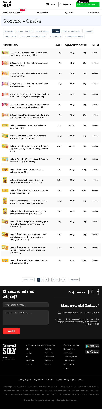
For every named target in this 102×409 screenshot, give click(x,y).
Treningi (29, 353)
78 (12, 394)
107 (93, 394)
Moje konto (49, 353)
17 (46, 386)
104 (83, 394)
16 (44, 386)
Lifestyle (48, 364)
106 (90, 394)
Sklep (27, 349)
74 (97, 390)
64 (71, 390)
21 (57, 386)
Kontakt (49, 379)
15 (41, 386)
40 (10, 390)
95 (55, 394)
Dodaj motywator (70, 357)
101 (72, 394)
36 (95, 386)
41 (13, 390)
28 (74, 386)
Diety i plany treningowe (34, 345)
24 (64, 386)
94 (53, 394)
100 (68, 394)
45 (23, 390)
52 (41, 390)
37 (97, 386)
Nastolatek (49, 360)
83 (25, 394)
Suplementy (30, 360)
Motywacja (68, 353)
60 (61, 390)
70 (87, 390)
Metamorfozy (43, 13)
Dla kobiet (48, 349)
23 (62, 386)
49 (33, 390)
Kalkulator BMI (69, 349)
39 (8, 390)
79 (15, 394)
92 (48, 394)
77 (9, 394)
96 (58, 394)
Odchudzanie (49, 357)
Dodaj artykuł (25, 379)
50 (36, 390)
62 (66, 390)
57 (54, 390)
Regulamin (38, 379)
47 (28, 390)
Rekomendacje (69, 364)
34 (90, 386)
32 (85, 386)
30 (80, 386)
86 (32, 394)
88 (38, 394)
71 (89, 390)
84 (27, 394)
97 (60, 394)
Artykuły (68, 13)
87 (35, 394)
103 (79, 394)
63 (69, 390)
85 (30, 394)
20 (54, 386)
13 (36, 386)
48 (31, 390)
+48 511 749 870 (91, 312)
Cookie (59, 379)
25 (67, 386)
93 (50, 394)
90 (43, 394)
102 (75, 394)
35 (92, 386)
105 (86, 394)
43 (18, 390)
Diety (27, 357)
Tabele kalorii (69, 360)
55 (48, 390)
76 (7, 394)
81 (20, 394)
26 (69, 386)
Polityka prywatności (73, 379)
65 (74, 390)
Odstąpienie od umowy (67, 400)
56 (51, 390)
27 (72, 386)
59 (59, 390)
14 (39, 386)
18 (49, 386)
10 (28, 386)
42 (15, 390)
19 (51, 386)
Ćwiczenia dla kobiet (71, 345)
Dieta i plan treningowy (13, 12)
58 (56, 390)
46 (26, 390)
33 (87, 386)
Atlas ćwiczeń (93, 13)
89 (40, 394)
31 (82, 386)
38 (5, 390)
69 (84, 390)
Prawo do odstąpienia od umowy (39, 400)
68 (82, 390)
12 (34, 386)
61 (64, 390)
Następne (74, 280)
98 (63, 394)
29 (77, 386)
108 (97, 394)
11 (31, 386)
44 (20, 390)
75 (4, 394)
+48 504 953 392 (70, 312)
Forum (66, 368)
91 (45, 394)
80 (17, 394)
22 (59, 386)
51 (38, 390)
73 (94, 390)
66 (77, 390)
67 (79, 390)
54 (46, 390)
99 (66, 394)
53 (43, 390)
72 (92, 390)
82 (22, 394)
